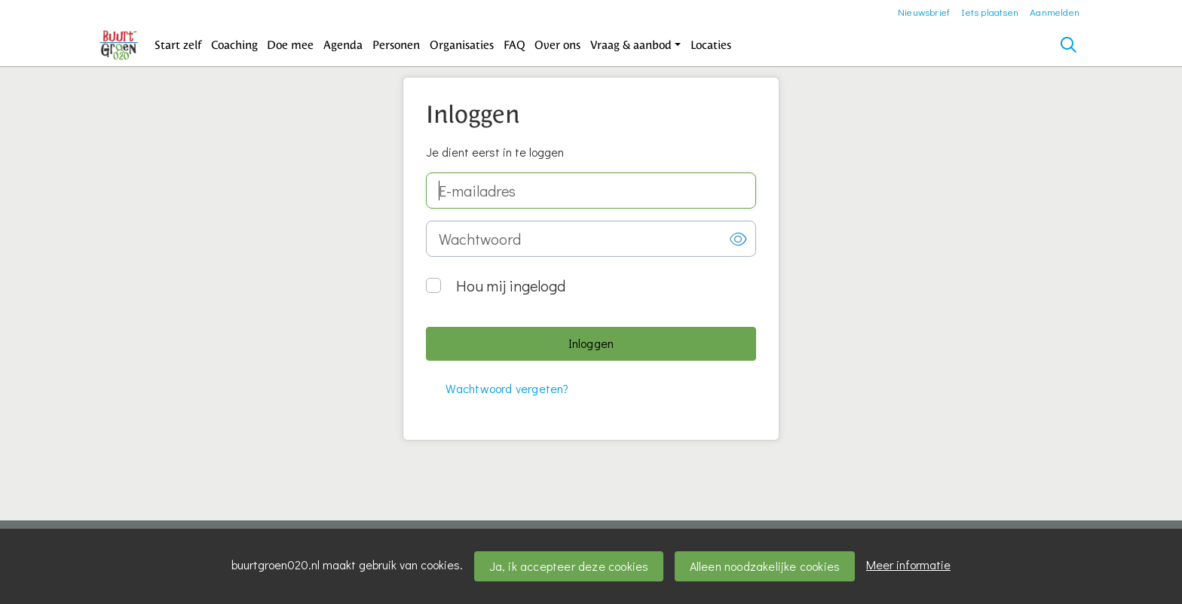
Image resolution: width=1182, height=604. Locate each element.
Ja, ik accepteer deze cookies (569, 566)
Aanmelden (1054, 11)
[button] (178, 45)
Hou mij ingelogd (510, 285)
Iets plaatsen (989, 11)
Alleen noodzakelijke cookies (765, 566)
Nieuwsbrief (924, 11)
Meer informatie (908, 564)
